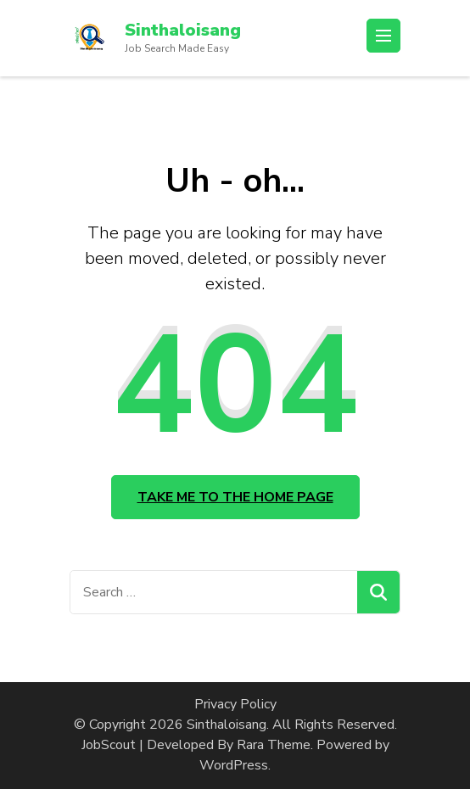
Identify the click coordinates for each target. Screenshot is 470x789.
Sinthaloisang (183, 30)
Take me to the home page (235, 497)
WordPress (233, 765)
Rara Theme (274, 745)
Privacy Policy (235, 704)
